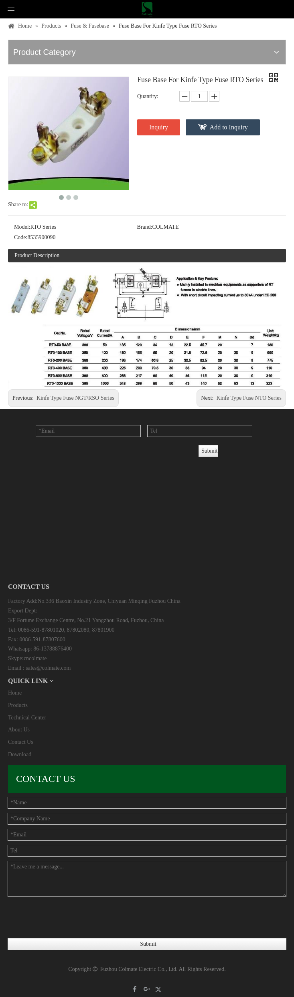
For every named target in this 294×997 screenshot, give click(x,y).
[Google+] (147, 990)
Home (15, 693)
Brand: (144, 227)
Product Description (36, 255)
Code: (20, 237)
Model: (22, 227)
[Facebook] (135, 990)
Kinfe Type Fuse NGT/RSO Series (75, 398)
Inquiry (158, 127)
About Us (19, 730)
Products (18, 705)
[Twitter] (159, 990)
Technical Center (27, 718)
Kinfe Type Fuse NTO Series (249, 398)
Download (19, 754)
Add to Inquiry (229, 127)
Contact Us (20, 742)
